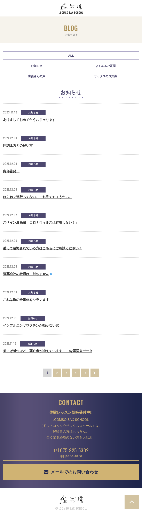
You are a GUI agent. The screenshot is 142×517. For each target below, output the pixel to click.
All (71, 55)
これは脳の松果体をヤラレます (26, 299)
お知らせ (36, 66)
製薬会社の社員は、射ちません (28, 274)
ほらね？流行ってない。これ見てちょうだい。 (37, 197)
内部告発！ (11, 171)
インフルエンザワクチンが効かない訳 (31, 325)
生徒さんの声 (36, 76)
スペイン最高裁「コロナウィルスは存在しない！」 (41, 222)
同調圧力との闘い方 (18, 145)
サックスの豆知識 (105, 76)
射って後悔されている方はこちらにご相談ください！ (42, 248)
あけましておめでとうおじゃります (29, 119)
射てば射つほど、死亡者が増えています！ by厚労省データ (47, 351)
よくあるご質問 (105, 66)
